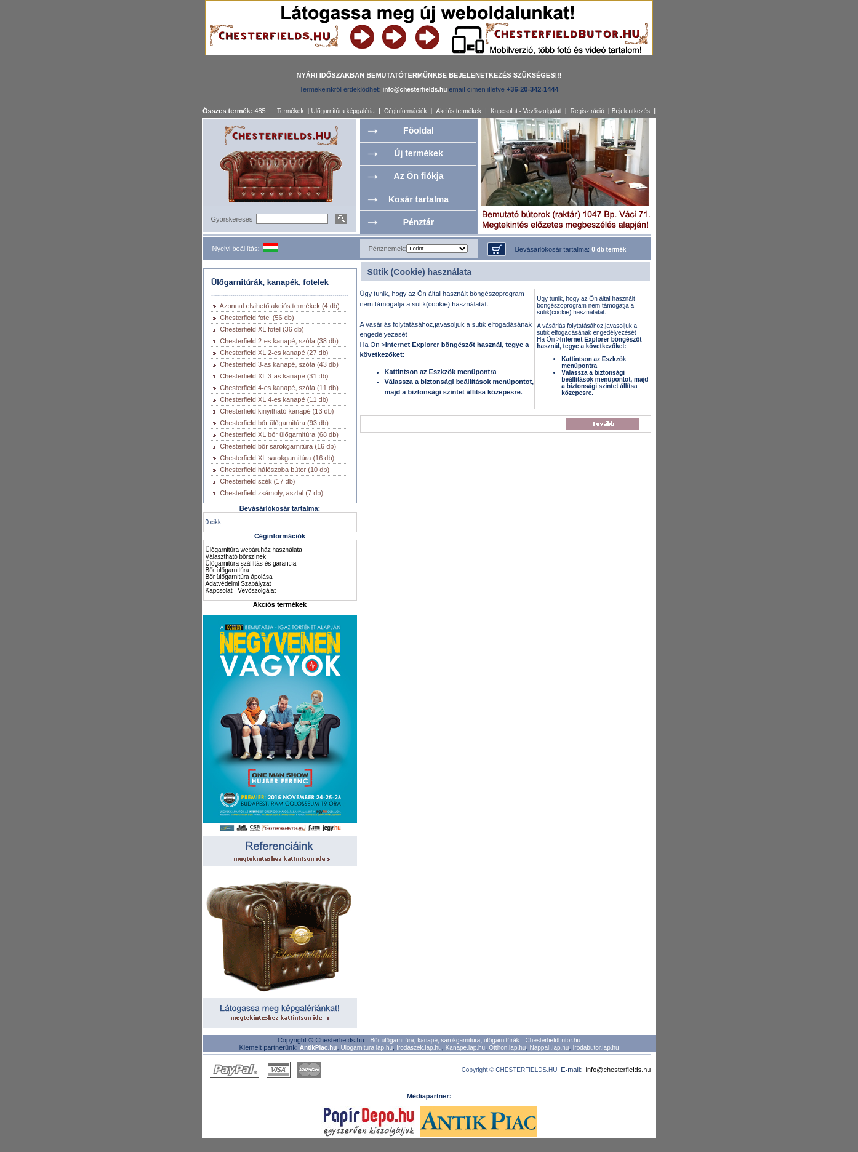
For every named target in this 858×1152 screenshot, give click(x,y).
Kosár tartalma (418, 199)
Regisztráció (587, 111)
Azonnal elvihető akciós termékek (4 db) (280, 306)
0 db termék (608, 249)
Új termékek (418, 153)
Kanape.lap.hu (466, 1047)
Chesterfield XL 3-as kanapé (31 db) (274, 376)
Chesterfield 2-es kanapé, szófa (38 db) (279, 341)
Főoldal (418, 130)
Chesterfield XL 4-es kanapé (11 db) (274, 399)
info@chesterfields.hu (618, 1069)
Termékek (290, 111)
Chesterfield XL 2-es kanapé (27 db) (274, 352)
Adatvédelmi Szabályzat (238, 583)
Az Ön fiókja (419, 176)
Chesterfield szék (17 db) (257, 481)
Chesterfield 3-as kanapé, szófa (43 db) (279, 364)
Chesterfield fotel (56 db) (257, 317)
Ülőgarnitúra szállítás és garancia (251, 563)
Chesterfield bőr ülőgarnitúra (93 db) (274, 422)
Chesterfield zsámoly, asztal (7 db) (271, 493)
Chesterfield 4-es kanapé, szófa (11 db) (279, 387)
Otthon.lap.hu (507, 1047)
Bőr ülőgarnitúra (227, 570)
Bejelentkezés (631, 111)
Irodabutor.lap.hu (596, 1047)
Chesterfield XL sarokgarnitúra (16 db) (277, 458)
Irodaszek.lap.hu (418, 1047)
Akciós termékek (458, 111)
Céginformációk (405, 111)
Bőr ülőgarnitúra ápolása (239, 577)
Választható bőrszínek (236, 556)
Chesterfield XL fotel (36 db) (262, 329)
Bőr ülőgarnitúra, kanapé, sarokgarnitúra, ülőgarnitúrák (444, 1040)
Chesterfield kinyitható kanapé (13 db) (277, 411)
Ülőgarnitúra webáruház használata (254, 549)
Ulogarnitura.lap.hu (367, 1047)
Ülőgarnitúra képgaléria (342, 111)
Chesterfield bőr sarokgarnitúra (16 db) (278, 446)
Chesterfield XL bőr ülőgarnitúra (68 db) (279, 434)
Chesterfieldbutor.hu (553, 1040)
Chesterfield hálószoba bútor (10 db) (274, 469)
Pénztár (419, 222)
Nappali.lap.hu (549, 1047)
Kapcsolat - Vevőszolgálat (526, 111)
